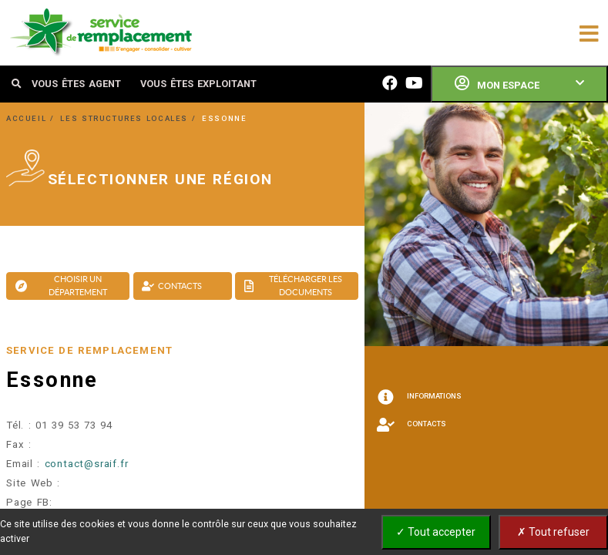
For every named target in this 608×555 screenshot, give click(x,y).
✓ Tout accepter (435, 532)
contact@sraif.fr (87, 463)
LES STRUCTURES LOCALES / (130, 118)
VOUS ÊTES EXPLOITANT (198, 83)
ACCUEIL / (32, 118)
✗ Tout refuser (553, 532)
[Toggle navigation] (588, 32)
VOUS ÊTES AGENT (76, 83)
